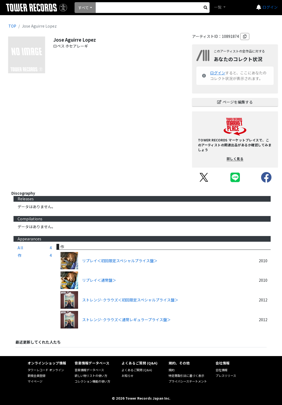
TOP (12, 26)
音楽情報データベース (89, 370)
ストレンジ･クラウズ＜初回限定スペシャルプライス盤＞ (130, 300)
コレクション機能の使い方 (92, 381)
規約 (171, 370)
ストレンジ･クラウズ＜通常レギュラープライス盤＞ (126, 319)
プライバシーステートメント (188, 381)
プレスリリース (226, 375)
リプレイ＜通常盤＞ (99, 280)
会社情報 (221, 370)
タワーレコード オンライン (46, 370)
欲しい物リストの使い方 (91, 375)
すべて (83, 7)
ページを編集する (235, 102)
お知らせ (127, 375)
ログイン (270, 7)
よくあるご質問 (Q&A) (137, 370)
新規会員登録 (36, 375)
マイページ (35, 381)
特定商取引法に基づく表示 (186, 375)
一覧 (218, 7)
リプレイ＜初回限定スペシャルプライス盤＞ (119, 260)
